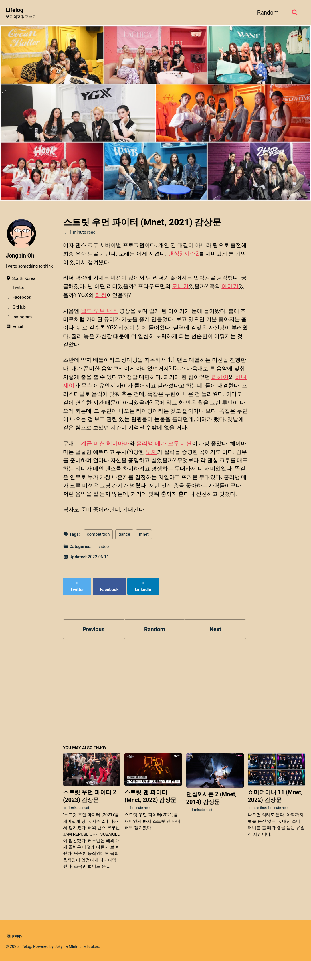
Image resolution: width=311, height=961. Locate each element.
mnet (144, 556)
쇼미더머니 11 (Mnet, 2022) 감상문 (275, 812)
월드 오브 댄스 (100, 312)
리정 (125, 295)
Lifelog (22, 13)
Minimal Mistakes (84, 946)
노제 (161, 464)
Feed (14, 936)
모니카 (200, 287)
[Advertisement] (184, 713)
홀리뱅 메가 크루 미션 (165, 455)
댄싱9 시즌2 (201, 254)
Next (215, 645)
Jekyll (60, 946)
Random (267, 12)
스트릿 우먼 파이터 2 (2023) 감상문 (89, 812)
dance (124, 556)
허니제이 (93, 388)
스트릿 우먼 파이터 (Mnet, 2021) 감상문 (142, 222)
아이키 (71, 295)
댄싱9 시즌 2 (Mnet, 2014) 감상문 (211, 814)
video (104, 569)
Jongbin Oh (20, 255)
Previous (93, 645)
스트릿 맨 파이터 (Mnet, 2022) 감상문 (150, 812)
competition (98, 556)
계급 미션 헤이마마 (106, 455)
